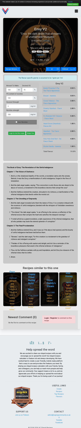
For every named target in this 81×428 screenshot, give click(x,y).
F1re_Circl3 (33, 295)
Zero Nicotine (23, 122)
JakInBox (69, 282)
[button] (32, 343)
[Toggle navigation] (76, 11)
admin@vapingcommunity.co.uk (59, 415)
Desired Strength (12, 102)
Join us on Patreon (22, 415)
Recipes (59, 391)
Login (46, 318)
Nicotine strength (12, 110)
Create (59, 389)
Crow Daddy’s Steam (51, 283)
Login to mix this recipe (16, 133)
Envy (12, 271)
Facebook (59, 423)
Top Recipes (59, 394)
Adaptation (41, 55)
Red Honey (69, 275)
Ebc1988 (51, 292)
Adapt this (30, 133)
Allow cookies (73, 4)
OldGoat (46, 40)
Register (53, 318)
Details (70, 2)
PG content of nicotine (14, 94)
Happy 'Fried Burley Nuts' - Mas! (31, 282)
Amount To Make (12, 86)
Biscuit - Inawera (49, 96)
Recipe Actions (12, 69)
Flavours (59, 397)
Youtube (59, 420)
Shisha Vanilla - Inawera (52, 146)
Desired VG (26, 86)
